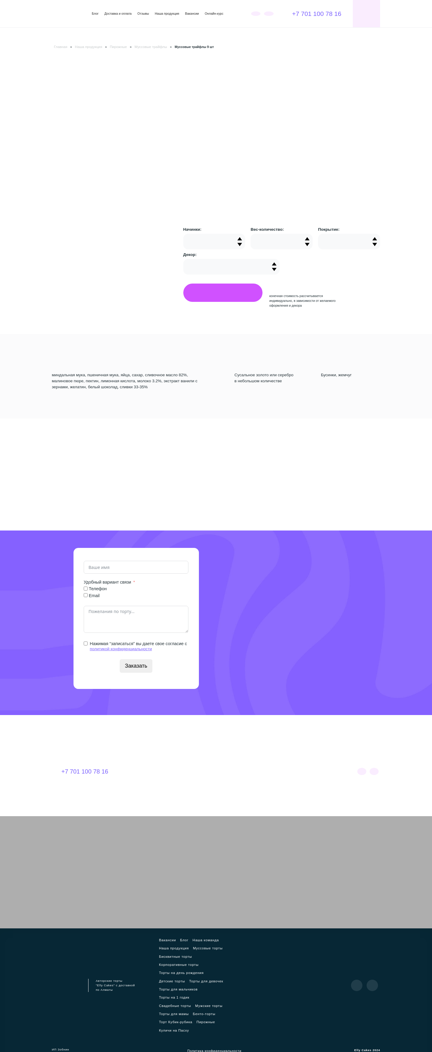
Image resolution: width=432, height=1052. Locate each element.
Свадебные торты (203, 994)
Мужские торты (170, 1002)
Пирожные (113, 46)
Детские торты (169, 979)
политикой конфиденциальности (122, 648)
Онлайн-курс (214, 13)
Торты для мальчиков (175, 987)
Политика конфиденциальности (214, 1039)
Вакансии (192, 13)
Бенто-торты (167, 1010)
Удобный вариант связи (107, 581)
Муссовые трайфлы (143, 46)
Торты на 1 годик (171, 994)
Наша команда (200, 940)
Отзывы (143, 13)
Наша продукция (167, 13)
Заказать (136, 665)
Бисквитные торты (172, 955)
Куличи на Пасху (191, 1018)
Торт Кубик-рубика (196, 1010)
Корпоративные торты (175, 963)
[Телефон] (86, 588)
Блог (95, 13)
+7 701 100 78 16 (312, 13)
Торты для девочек (200, 979)
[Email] (86, 595)
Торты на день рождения (177, 971)
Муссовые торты (201, 947)
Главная (60, 46)
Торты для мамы (199, 1002)
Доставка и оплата (118, 13)
